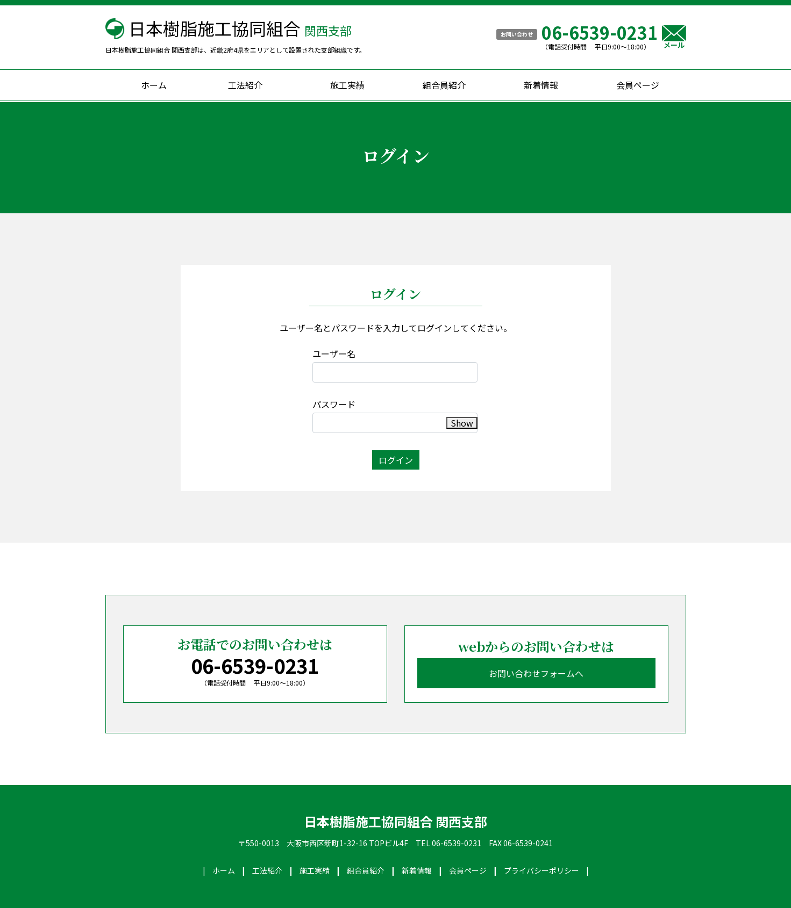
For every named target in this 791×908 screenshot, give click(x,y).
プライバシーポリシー (541, 870)
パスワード (333, 404)
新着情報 (541, 84)
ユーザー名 (333, 353)
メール (674, 37)
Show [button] (462, 423)
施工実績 (347, 84)
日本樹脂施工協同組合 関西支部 (395, 821)
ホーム (154, 84)
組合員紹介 (444, 84)
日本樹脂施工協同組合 (240, 28)
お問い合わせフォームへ (536, 673)
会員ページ (637, 84)
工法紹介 (245, 84)
